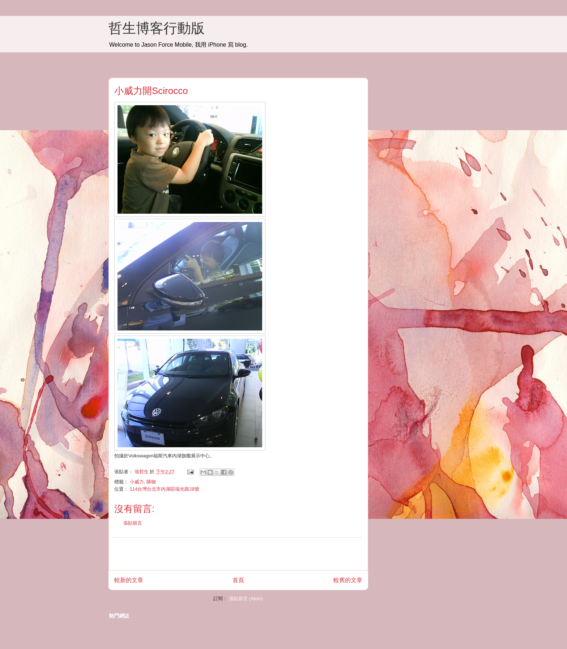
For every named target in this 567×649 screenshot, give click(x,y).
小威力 (137, 481)
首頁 (238, 580)
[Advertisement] (238, 554)
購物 (151, 481)
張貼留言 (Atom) (246, 598)
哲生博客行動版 (156, 28)
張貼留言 (132, 523)
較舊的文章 (347, 580)
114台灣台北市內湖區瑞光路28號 (164, 489)
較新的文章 (128, 580)
